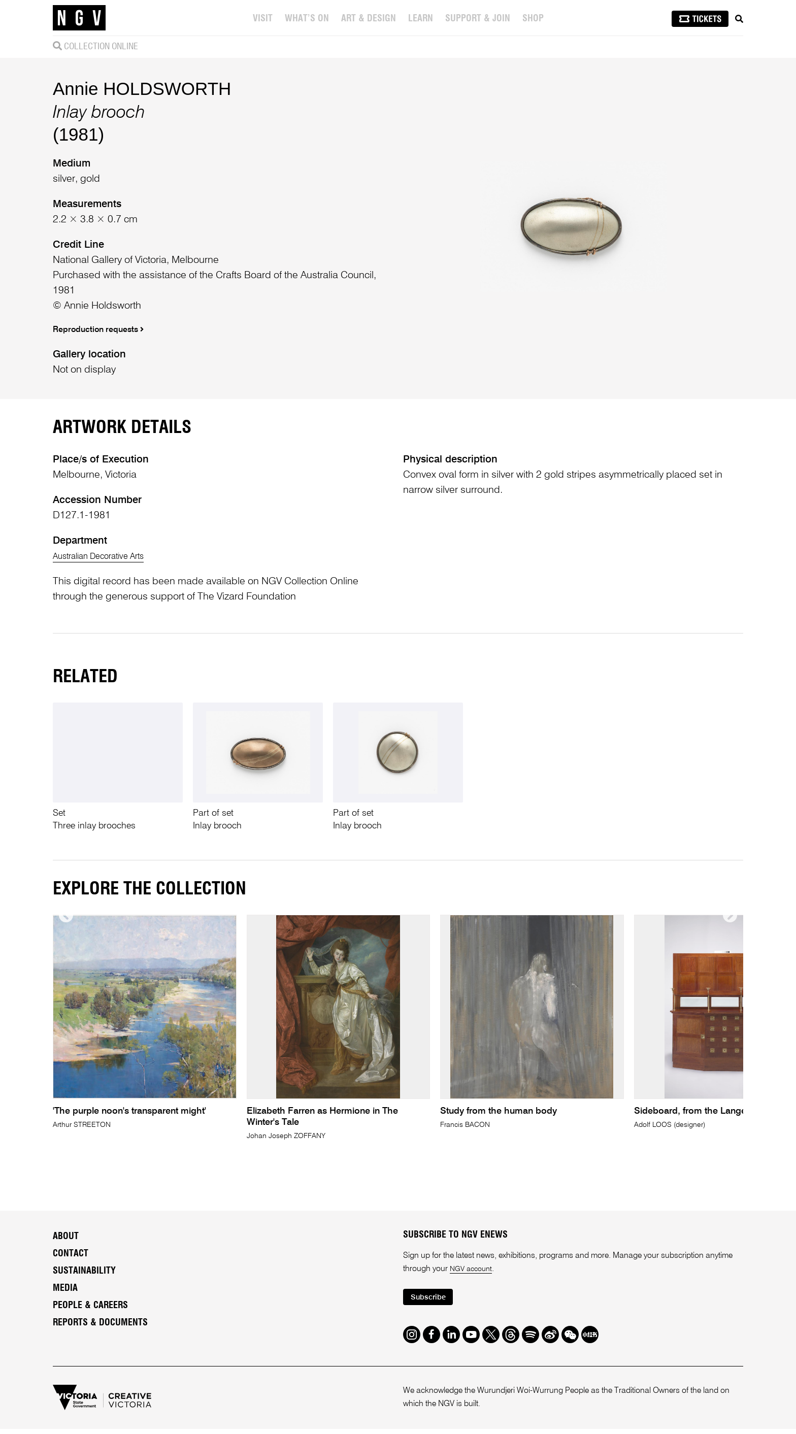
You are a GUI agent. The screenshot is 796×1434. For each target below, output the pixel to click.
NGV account (473, 1272)
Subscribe (431, 1301)
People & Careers (90, 1308)
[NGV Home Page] (79, 17)
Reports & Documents (100, 1325)
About (66, 1239)
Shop (534, 18)
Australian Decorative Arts (108, 556)
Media (65, 1290)
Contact (70, 1256)
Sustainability (84, 1273)
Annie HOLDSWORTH (142, 88)
